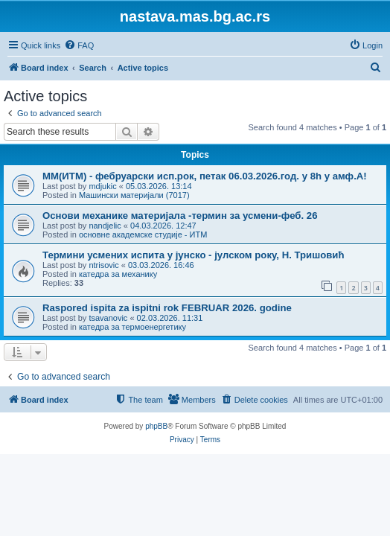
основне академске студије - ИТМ (143, 234)
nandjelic (105, 225)
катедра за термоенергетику (132, 326)
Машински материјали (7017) (134, 195)
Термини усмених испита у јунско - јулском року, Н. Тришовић (193, 255)
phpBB (156, 426)
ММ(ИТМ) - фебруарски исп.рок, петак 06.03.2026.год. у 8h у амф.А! (204, 176)
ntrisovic (103, 265)
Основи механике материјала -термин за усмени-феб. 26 (180, 215)
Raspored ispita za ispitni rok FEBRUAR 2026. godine (167, 307)
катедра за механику (118, 273)
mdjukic (102, 186)
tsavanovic (108, 317)
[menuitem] (79, 45)
